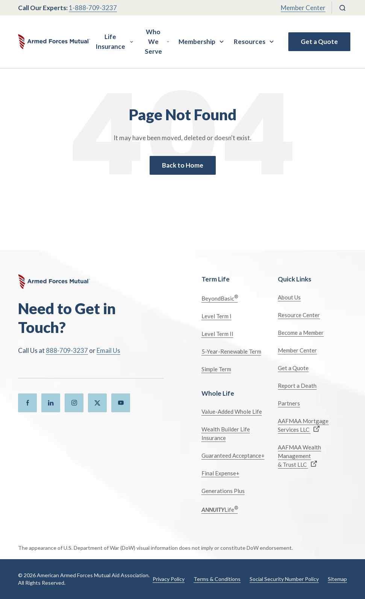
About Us (289, 297)
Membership (197, 41)
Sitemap (337, 579)
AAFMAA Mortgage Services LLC (303, 425)
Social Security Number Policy (284, 579)
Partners (289, 403)
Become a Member (301, 332)
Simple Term (216, 369)
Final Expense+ (220, 473)
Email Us (108, 350)
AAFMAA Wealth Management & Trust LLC (299, 456)
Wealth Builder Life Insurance (225, 433)
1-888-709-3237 (93, 8)
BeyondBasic (219, 298)
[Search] (342, 7)
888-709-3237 (67, 350)
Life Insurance (110, 41)
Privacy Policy (169, 579)
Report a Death (297, 385)
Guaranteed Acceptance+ (233, 455)
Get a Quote (319, 41)
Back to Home (182, 165)
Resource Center (299, 315)
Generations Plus (223, 490)
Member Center (303, 8)
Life (219, 509)
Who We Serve (153, 41)
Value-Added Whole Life (231, 411)
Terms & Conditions (217, 579)
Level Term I (216, 316)
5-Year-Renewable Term (231, 351)
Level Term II (217, 333)
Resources (249, 41)
